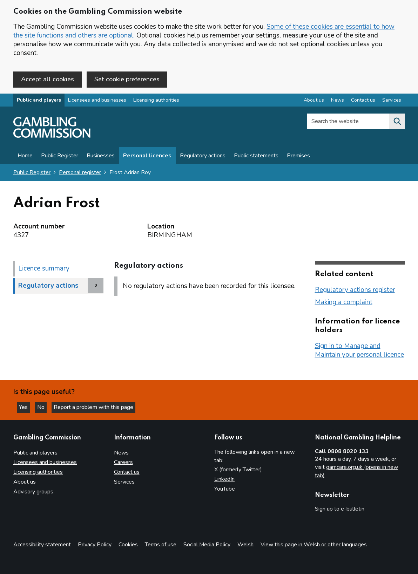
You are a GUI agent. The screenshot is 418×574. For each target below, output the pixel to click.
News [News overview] (337, 101)
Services (124, 482)
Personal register (80, 173)
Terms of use (160, 544)
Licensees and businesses (97, 101)
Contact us (127, 472)
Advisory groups (33, 492)
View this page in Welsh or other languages (314, 544)
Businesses (101, 156)
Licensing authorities (156, 101)
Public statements (256, 156)
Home (25, 156)
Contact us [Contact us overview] (363, 101)
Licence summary (43, 269)
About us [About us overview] (314, 101)
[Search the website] (397, 122)
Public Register (59, 156)
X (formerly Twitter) (238, 469)
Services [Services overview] (391, 101)
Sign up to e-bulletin (339, 509)
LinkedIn (224, 479)
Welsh (245, 544)
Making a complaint (343, 302)
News (121, 453)
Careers (123, 462)
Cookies (128, 544)
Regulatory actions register (355, 290)
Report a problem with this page (98, 407)
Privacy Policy (95, 544)
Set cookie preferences (127, 79)
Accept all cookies (47, 79)
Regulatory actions (202, 156)
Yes (26, 407)
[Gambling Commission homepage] (51, 137)
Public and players (39, 101)
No (45, 407)
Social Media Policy (206, 544)
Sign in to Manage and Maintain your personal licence (359, 351)
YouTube (224, 489)
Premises (298, 156)
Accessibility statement (42, 544)
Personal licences (147, 156)
